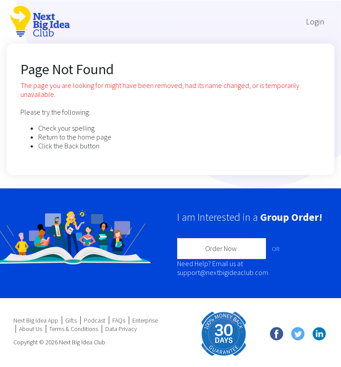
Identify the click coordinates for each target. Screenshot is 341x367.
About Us (30, 329)
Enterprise (145, 320)
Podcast (94, 320)
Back (71, 145)
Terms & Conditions (73, 329)
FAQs (118, 320)
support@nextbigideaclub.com (222, 272)
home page (94, 136)
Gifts (71, 320)
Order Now (221, 248)
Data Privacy (121, 329)
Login (315, 21)
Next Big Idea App (35, 320)
